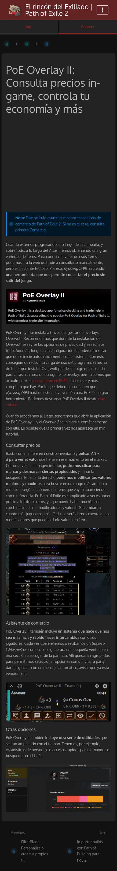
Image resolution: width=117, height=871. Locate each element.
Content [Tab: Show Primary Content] (87, 27)
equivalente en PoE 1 (51, 380)
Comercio (38, 230)
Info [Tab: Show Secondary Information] (29, 27)
